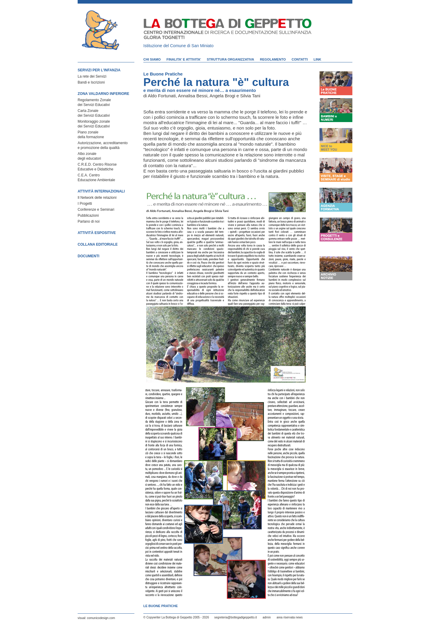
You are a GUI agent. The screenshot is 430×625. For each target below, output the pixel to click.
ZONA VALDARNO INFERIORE (103, 94)
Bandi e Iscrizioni (91, 82)
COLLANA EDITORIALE (98, 244)
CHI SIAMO (152, 59)
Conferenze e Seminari (96, 209)
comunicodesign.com (101, 618)
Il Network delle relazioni (97, 197)
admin (266, 617)
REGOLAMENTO (273, 59)
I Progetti (85, 203)
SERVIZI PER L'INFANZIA (99, 70)
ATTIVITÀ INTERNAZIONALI (101, 191)
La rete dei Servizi (92, 76)
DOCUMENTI (88, 256)
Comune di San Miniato (192, 45)
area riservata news (289, 617)
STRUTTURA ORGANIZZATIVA (230, 59)
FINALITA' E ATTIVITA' (184, 59)
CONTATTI (300, 59)
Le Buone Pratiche (163, 73)
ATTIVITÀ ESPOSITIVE (97, 233)
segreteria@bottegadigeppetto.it (235, 617)
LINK (317, 59)
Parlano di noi (88, 221)
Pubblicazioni (88, 215)
